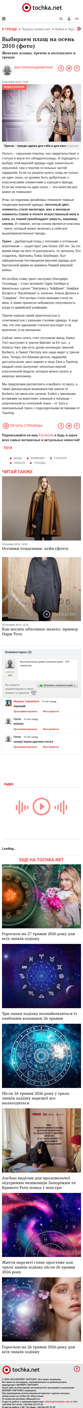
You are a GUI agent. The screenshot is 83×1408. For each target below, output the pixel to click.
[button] (69, 19)
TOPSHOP (60, 458)
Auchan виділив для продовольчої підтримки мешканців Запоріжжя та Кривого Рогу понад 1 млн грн (39, 1182)
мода (18, 458)
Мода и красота (14, 87)
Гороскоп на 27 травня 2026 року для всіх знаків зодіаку (38, 936)
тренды (39, 462)
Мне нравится (51, 711)
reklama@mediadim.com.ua (58, 1401)
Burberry (38, 458)
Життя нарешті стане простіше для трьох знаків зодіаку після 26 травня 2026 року (38, 1267)
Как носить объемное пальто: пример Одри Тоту (40, 631)
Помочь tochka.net (36, 29)
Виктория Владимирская (33, 67)
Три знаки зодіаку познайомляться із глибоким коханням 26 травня (39, 1016)
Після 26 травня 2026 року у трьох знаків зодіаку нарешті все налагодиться (35, 1098)
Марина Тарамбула (26, 701)
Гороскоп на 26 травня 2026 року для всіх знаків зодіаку (38, 1349)
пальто (19, 462)
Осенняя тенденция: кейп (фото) (35, 548)
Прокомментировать (26, 711)
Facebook (46, 435)
